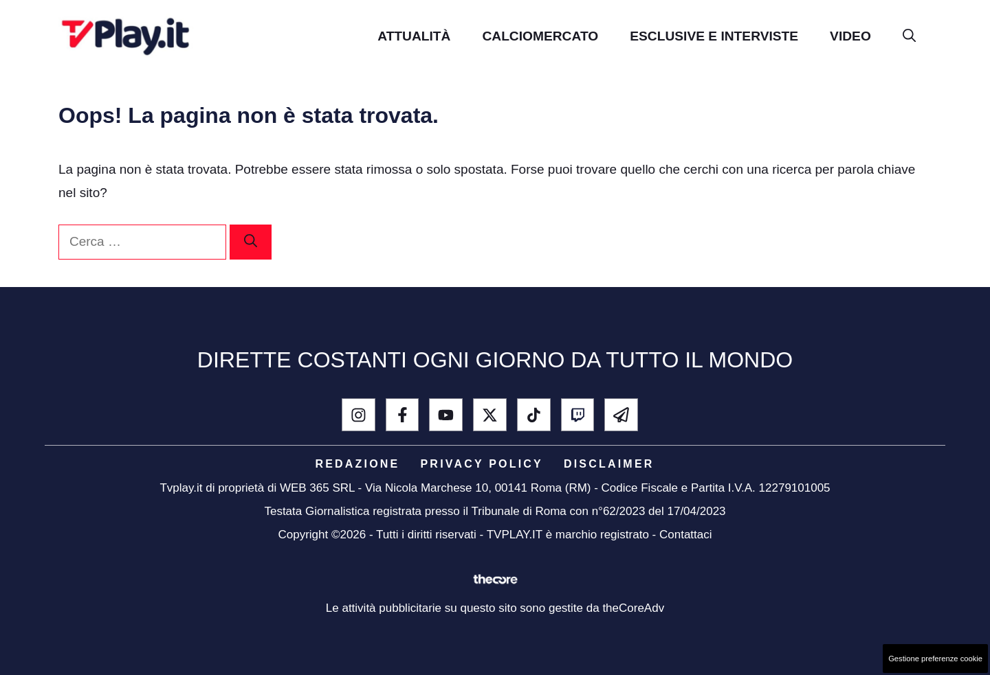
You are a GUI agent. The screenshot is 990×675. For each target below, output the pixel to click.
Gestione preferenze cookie (935, 658)
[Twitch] (578, 415)
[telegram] (621, 415)
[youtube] (446, 415)
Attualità (413, 36)
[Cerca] (251, 242)
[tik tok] (534, 415)
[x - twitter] (490, 415)
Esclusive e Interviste (714, 36)
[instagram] (358, 415)
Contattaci (685, 534)
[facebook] (402, 415)
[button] (909, 36)
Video (850, 36)
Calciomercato (540, 36)
